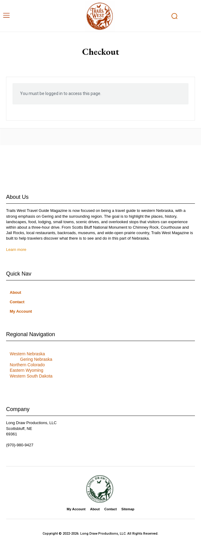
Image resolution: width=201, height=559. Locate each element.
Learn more (16, 249)
